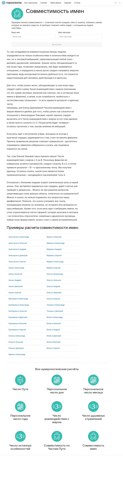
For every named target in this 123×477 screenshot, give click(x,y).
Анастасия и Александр (19, 244)
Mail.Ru (4, 473)
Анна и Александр (16, 275)
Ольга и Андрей (53, 294)
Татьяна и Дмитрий (55, 319)
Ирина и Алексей (54, 244)
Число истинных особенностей (16, 459)
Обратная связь (86, 473)
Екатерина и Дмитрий (18, 325)
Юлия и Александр (55, 325)
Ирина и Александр (17, 362)
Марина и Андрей (54, 257)
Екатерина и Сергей (17, 337)
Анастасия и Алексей (18, 251)
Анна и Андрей (15, 288)
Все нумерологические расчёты (43, 376)
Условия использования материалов (66, 473)
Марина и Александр (56, 251)
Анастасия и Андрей (17, 257)
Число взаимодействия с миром (43, 428)
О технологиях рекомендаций (104, 473)
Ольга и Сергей (53, 306)
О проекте (48, 473)
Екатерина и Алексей (18, 319)
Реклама (22, 473)
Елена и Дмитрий (16, 356)
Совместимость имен (70, 458)
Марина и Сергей (54, 263)
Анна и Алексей (15, 281)
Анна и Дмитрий (16, 294)
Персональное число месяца (70, 399)
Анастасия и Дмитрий (18, 263)
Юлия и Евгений (53, 349)
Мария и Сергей (53, 275)
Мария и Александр (55, 269)
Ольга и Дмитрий (54, 300)
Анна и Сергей (15, 300)
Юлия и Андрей (53, 337)
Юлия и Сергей (53, 356)
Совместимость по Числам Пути (43, 458)
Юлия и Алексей (54, 331)
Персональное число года (16, 427)
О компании (13, 473)
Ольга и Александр (55, 281)
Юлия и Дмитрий (54, 343)
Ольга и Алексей (54, 288)
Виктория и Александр (18, 306)
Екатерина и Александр (19, 312)
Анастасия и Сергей (17, 269)
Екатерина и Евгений (17, 331)
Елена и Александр (17, 343)
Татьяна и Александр (56, 312)
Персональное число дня (43, 399)
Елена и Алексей (16, 349)
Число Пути (16, 397)
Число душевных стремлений (70, 428)
